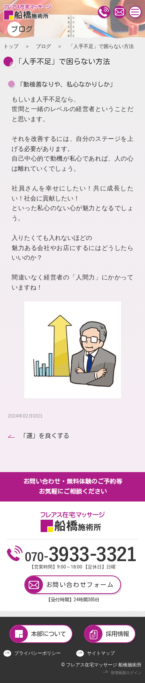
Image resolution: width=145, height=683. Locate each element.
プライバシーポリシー (37, 653)
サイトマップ (101, 653)
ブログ (43, 46)
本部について (38, 633)
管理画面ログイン (126, 673)
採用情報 (107, 633)
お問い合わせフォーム (69, 584)
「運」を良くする (45, 436)
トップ (11, 46)
